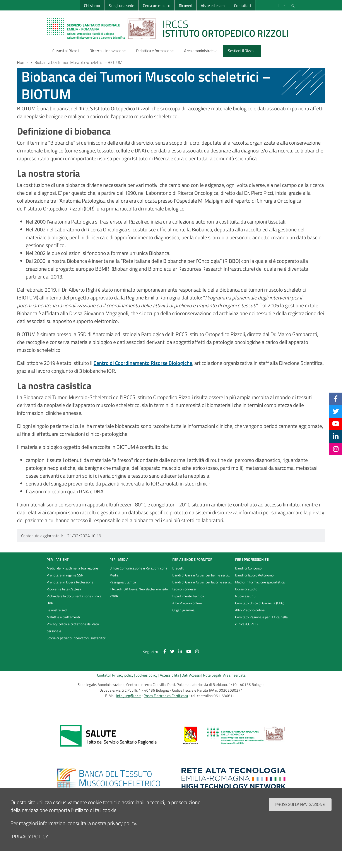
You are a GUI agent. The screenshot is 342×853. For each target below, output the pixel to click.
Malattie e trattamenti (63, 617)
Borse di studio (246, 589)
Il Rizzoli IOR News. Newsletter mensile (138, 589)
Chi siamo (92, 6)
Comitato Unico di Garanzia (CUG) (259, 603)
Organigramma (183, 610)
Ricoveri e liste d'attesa (64, 589)
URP (50, 603)
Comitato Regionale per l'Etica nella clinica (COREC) (261, 620)
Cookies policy (146, 675)
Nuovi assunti (245, 596)
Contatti (103, 675)
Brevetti (178, 568)
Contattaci (242, 6)
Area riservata (234, 675)
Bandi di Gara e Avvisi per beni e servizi (201, 575)
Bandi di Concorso (248, 568)
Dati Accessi (191, 675)
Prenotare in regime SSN (65, 575)
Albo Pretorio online (187, 603)
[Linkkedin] (336, 436)
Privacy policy (122, 675)
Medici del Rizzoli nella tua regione (72, 568)
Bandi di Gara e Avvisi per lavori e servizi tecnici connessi (202, 585)
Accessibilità (169, 675)
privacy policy (30, 842)
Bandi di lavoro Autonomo (254, 575)
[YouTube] (335, 424)
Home (22, 62)
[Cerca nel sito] (293, 5)
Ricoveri (185, 6)
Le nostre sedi (57, 610)
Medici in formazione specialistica (260, 582)
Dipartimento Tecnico (188, 596)
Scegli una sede (121, 6)
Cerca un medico (156, 6)
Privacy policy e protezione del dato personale (73, 627)
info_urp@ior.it (128, 696)
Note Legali (212, 675)
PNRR (113, 596)
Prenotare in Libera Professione (70, 582)
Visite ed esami (213, 6)
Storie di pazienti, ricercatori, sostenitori (76, 638)
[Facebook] (336, 398)
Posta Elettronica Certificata (166, 696)
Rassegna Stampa (122, 582)
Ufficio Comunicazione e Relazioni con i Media (138, 572)
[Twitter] (336, 411)
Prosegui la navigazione (300, 810)
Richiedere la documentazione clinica (74, 596)
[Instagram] (336, 449)
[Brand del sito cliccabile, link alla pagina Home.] (170, 28)
